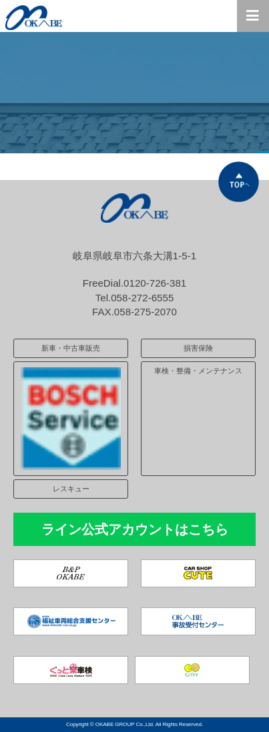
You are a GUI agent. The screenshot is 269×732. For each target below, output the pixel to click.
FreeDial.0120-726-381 (134, 283)
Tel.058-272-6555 (134, 297)
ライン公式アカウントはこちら (134, 529)
